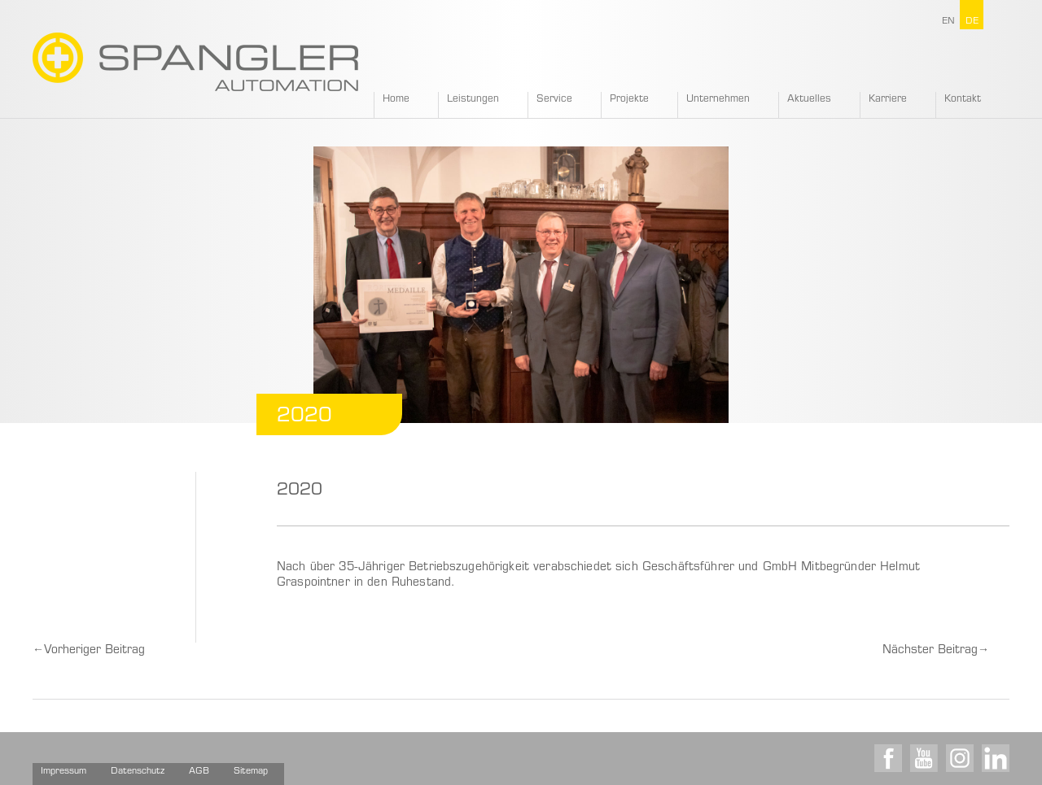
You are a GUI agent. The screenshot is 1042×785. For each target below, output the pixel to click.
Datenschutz (137, 771)
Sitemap (251, 771)
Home (396, 99)
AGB (199, 771)
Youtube (924, 758)
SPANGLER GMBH (195, 62)
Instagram (960, 758)
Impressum (63, 771)
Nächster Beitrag (935, 650)
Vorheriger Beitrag (89, 650)
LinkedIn (995, 758)
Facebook (888, 758)
